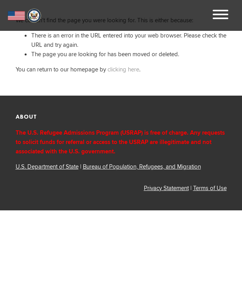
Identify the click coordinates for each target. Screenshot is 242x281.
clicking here (123, 69)
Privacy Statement (166, 188)
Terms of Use (210, 188)
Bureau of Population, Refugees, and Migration (142, 166)
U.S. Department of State (47, 166)
